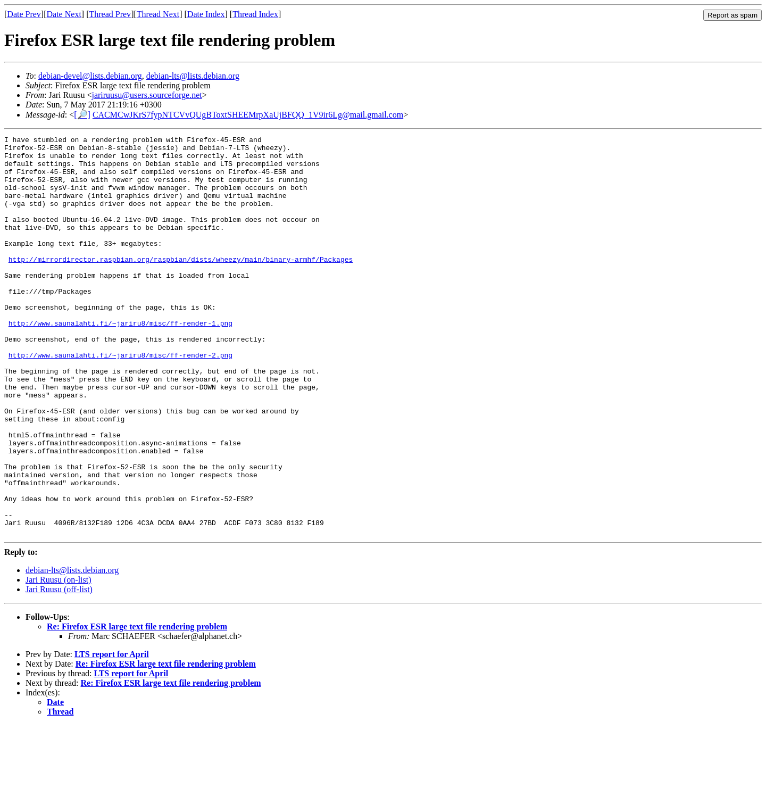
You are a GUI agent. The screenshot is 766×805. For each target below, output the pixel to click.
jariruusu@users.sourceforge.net (146, 94)
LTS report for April (111, 733)
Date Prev (24, 14)
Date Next (64, 14)
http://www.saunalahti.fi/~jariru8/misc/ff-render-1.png (120, 361)
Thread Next (158, 14)
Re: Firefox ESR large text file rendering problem (137, 706)
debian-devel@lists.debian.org (90, 75)
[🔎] (82, 114)
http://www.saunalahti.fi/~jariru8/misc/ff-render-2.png (120, 399)
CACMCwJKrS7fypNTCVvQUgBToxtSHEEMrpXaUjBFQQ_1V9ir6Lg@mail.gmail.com (248, 114)
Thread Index (255, 14)
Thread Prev (110, 14)
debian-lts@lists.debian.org (192, 75)
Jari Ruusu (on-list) (58, 659)
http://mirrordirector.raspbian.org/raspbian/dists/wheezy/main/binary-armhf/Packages (181, 284)
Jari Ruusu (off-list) (59, 669)
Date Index (206, 14)
